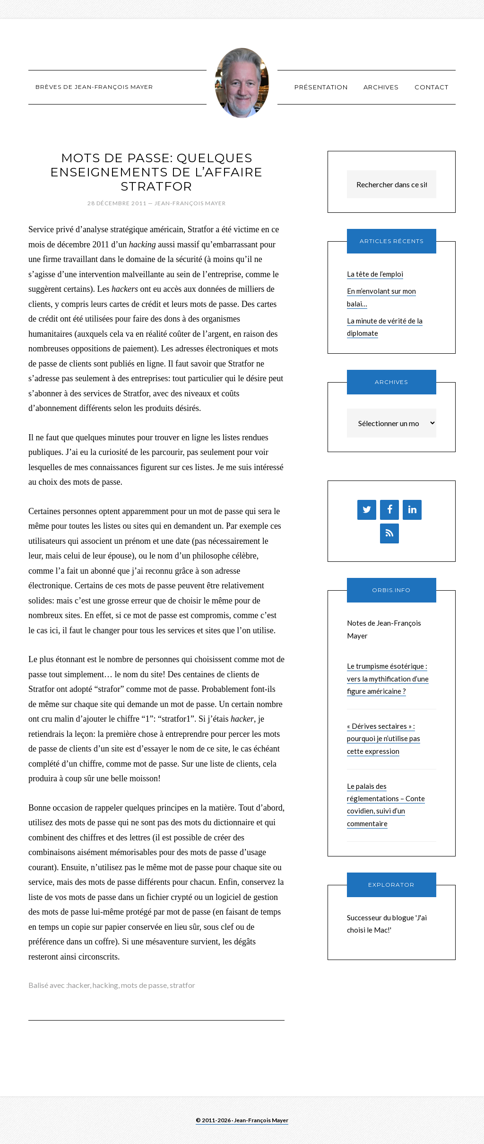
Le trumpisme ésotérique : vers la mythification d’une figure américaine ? (388, 678)
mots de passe (144, 984)
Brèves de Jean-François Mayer (242, 82)
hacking (105, 984)
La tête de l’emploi (375, 274)
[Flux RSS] (389, 533)
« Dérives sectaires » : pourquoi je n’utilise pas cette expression (383, 738)
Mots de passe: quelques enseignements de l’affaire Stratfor (156, 172)
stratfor (182, 984)
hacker (79, 984)
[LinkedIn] (412, 510)
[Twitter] (366, 510)
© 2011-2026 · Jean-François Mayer (242, 1120)
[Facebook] (389, 510)
